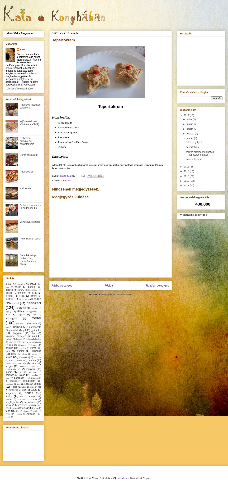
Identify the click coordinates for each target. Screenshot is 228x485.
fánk (34, 315)
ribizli (32, 387)
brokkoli (9, 296)
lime (21, 357)
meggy (9, 366)
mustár (23, 372)
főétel (36, 318)
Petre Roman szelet (30, 238)
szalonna (21, 399)
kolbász (23, 348)
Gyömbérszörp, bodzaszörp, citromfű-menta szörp (28, 259)
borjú (34, 293)
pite (18, 384)
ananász (21, 284)
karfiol (38, 339)
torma (35, 408)
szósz (20, 405)
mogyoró (30, 369)
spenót (9, 399)
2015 (187, 166)
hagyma (17, 333)
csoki (15, 303)
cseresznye (24, 299)
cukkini (9, 299)
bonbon (22, 292)
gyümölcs (36, 330)
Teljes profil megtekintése (19, 88)
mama (32, 360)
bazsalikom (33, 290)
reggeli (14, 387)
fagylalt (21, 314)
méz (19, 369)
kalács (29, 339)
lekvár (24, 354)
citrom (34, 296)
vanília (35, 411)
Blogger (147, 478)
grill (24, 330)
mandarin (10, 363)
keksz (19, 342)
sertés (29, 393)
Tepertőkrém (193, 147)
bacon (18, 286)
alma (8, 284)
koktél (34, 345)
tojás (24, 408)
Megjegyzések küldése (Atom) (117, 294)
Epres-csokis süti (29, 154)
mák (11, 360)
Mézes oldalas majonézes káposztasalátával (200, 153)
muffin (9, 372)
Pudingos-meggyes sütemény (30, 106)
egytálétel (33, 312)
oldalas (35, 375)
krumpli (20, 351)
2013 (187, 176)
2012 (187, 180)
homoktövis (10, 336)
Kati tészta (25, 188)
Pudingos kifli (27, 171)
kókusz (9, 348)
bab (7, 287)
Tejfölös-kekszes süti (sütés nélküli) (29, 123)
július (190, 119)
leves (9, 357)
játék (34, 336)
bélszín (9, 293)
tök (17, 411)
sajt (24, 389)
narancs (10, 375)
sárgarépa (11, 393)
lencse (34, 354)
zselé (8, 417)
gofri (7, 327)
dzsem (35, 308)
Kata (22, 49)
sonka (9, 396)
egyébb (18, 311)
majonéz (37, 357)
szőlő (30, 405)
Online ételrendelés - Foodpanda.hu (30, 207)
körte (8, 351)
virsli (8, 414)
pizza (26, 384)
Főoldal (109, 285)
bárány (20, 290)
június (190, 124)
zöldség (31, 414)
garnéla (19, 323)
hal (33, 333)
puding (37, 383)
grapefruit (13, 330)
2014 (187, 171)
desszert (33, 303)
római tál (13, 390)
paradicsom (29, 380)
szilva (9, 405)
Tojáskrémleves (194, 159)
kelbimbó (31, 342)
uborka (26, 411)
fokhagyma (11, 318)
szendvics (66, 180)
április (190, 129)
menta (35, 366)
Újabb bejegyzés (62, 285)
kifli (39, 342)
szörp (38, 405)
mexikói (9, 369)
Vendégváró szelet (30, 221)
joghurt (9, 339)
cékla (21, 296)
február (191, 133)
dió (24, 308)
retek (23, 387)
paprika (13, 381)
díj (17, 308)
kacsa (19, 339)
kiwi (11, 345)
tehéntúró (13, 408)
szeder (33, 399)
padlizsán (19, 378)
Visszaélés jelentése (193, 214)
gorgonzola (35, 327)
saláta (34, 389)
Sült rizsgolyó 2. (194, 142)
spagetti (33, 396)
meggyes (23, 366)
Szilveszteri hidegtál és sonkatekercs (27, 141)
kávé (11, 342)
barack (9, 289)
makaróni (21, 360)
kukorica (36, 351)
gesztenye (32, 323)
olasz (22, 375)
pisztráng (9, 384)
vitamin (19, 414)
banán (31, 286)
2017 (187, 115)
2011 (187, 185)
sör (21, 396)
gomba (17, 327)
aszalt (33, 284)
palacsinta (36, 378)
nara (35, 372)
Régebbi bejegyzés (157, 285)
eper (8, 314)
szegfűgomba (12, 402)
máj (28, 357)
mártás (34, 363)
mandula (22, 363)
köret (33, 348)
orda (7, 378)
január (190, 138)
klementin (22, 345)
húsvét (23, 336)
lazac (13, 354)
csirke (37, 299)
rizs (39, 387)
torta (8, 411)
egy (7, 312)
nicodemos (123, 478)
